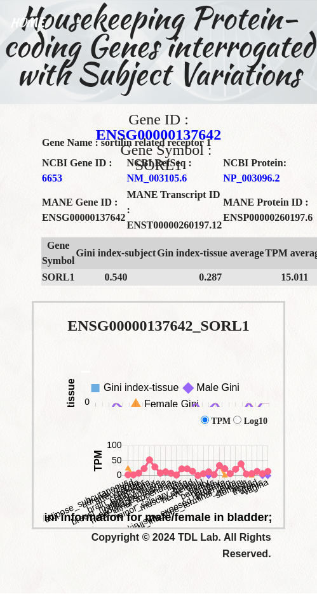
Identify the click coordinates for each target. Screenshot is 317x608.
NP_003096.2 (251, 178)
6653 (52, 178)
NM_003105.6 (156, 178)
